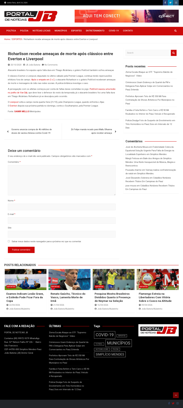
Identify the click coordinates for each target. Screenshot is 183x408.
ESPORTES (76, 30)
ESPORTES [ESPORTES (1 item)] (121, 336)
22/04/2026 (13, 305)
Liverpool (14, 102)
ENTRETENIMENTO (95, 30)
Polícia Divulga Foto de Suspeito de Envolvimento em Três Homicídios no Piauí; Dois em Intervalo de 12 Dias (150, 124)
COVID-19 (114, 30)
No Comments (51, 65)
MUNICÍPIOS (61, 30)
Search (174, 53)
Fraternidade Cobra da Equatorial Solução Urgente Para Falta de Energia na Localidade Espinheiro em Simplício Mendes (150, 151)
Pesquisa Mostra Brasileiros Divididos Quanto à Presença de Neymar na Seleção (112, 297)
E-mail (11, 214)
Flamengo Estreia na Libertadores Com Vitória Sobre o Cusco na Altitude (155, 297)
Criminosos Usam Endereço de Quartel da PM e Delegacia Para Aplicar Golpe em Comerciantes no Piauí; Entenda (149, 86)
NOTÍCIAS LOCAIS (41, 30)
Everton (13, 105)
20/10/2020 (14, 65)
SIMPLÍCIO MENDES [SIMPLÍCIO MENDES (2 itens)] (110, 354)
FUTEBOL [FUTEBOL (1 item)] (99, 344)
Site (9, 227)
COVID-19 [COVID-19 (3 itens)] (105, 334)
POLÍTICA (11, 30)
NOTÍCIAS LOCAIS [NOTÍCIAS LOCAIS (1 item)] (102, 349)
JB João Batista (31, 65)
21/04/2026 (57, 305)
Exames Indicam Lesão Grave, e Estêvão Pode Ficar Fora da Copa (25, 297)
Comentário (14, 162)
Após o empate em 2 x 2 (42, 79)
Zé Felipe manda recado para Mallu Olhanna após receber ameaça (91, 131)
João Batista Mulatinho (18, 309)
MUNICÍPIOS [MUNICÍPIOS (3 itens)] (118, 343)
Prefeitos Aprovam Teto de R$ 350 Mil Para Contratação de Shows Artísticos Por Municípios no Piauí (150, 100)
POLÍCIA (24, 30)
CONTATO (128, 30)
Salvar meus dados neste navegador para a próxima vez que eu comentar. (46, 241)
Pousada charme (134, 170)
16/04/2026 (101, 305)
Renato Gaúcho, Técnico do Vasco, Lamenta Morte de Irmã (68, 297)
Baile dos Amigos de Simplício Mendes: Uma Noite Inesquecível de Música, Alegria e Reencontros (150, 162)
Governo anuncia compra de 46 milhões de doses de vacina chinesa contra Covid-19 (31, 131)
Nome (11, 200)
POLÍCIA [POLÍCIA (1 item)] (115, 349)
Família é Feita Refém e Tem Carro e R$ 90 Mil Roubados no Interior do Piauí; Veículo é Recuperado (69, 372)
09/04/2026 (145, 305)
